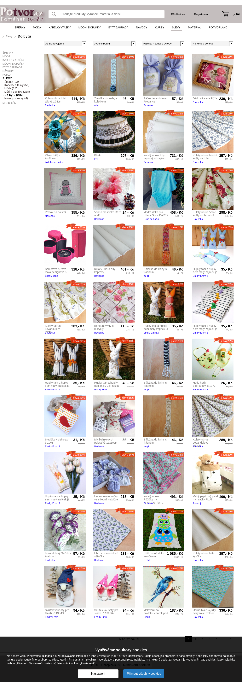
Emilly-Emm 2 (200, 276)
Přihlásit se (178, 14)
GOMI (147, 560)
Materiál (194, 27)
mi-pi (97, 105)
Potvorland (218, 27)
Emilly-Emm (51, 617)
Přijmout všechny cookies (144, 673)
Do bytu (24, 36)
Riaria (147, 617)
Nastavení (98, 673)
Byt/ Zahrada (118, 27)
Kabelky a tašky (16, 85)
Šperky (20, 27)
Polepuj (197, 503)
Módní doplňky (89, 27)
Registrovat (201, 14)
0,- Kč (236, 14)
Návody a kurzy (16, 98)
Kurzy (159, 27)
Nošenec (50, 216)
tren (96, 159)
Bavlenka (50, 105)
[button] (133, 43)
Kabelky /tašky (60, 27)
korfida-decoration (54, 162)
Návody (141, 27)
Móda (37, 27)
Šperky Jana (51, 276)
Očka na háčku (151, 219)
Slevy (176, 27)
